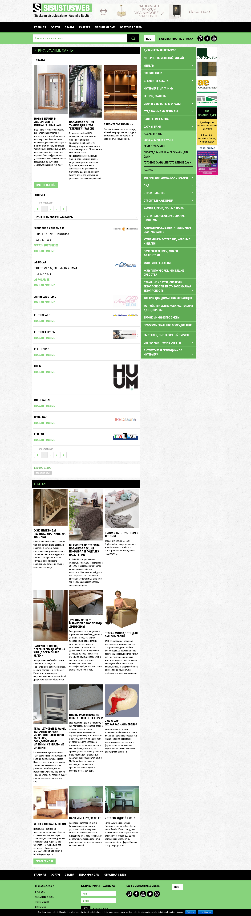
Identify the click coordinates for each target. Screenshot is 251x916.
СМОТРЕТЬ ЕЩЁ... (46, 185)
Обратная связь (44, 897)
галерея (84, 27)
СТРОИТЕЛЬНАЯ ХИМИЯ (168, 200)
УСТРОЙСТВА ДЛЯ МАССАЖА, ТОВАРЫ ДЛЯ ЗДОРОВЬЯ (168, 308)
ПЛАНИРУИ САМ (105, 27)
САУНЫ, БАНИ (168, 126)
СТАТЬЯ (69, 27)
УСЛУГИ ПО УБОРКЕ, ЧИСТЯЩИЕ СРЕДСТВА (164, 272)
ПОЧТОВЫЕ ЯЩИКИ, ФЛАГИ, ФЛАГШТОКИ (161, 253)
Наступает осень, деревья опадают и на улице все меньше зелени (49, 650)
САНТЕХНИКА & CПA (168, 119)
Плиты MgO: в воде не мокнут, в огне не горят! (86, 716)
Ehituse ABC (42, 315)
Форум (55, 27)
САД (168, 185)
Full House (41, 349)
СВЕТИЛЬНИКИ (168, 73)
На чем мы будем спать (85, 818)
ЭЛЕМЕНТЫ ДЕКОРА (168, 80)
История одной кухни (120, 818)
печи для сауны (154, 146)
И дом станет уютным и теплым (121, 534)
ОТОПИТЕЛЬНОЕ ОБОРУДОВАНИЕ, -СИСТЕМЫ (164, 218)
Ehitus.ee (40, 906)
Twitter (150, 894)
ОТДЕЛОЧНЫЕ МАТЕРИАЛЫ (168, 111)
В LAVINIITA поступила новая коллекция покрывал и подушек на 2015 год (84, 550)
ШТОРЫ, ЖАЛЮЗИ (168, 96)
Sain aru (190, 912)
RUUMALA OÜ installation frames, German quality (207, 138)
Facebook (207, 38)
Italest (39, 434)
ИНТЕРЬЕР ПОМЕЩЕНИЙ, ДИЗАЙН (165, 58)
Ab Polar (40, 262)
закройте (168, 170)
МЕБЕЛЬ (168, 65)
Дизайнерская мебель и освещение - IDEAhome (207, 125)
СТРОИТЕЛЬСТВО (168, 193)
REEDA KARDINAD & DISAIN (49, 824)
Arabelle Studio (45, 296)
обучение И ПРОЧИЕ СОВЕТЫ (168, 342)
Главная (40, 27)
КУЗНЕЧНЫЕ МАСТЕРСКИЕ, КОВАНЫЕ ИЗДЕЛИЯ (167, 241)
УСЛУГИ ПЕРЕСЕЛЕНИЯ (158, 263)
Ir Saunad (40, 417)
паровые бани (153, 134)
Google (157, 894)
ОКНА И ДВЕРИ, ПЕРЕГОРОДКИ (168, 103)
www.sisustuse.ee (46, 245)
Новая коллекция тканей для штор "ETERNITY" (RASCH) (81, 125)
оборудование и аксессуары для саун (166, 154)
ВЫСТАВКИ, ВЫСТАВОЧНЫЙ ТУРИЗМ (166, 335)
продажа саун (43, 473)
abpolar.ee (41, 279)
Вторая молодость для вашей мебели (121, 634)
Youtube (214, 38)
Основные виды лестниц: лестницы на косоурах (49, 534)
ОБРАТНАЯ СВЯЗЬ (131, 27)
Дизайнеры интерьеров (160, 50)
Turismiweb (42, 902)
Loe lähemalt (205, 912)
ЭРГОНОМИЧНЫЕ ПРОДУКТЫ (162, 317)
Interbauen (42, 400)
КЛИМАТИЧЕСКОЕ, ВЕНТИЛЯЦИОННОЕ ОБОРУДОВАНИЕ (167, 229)
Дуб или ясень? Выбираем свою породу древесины (85, 623)
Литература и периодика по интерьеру (168, 352)
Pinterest (200, 38)
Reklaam (40, 892)
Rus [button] (149, 38)
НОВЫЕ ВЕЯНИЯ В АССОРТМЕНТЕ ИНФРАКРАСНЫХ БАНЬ (48, 122)
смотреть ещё (44, 861)
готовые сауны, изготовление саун (167, 162)
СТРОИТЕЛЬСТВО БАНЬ (118, 124)
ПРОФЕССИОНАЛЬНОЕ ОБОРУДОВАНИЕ (168, 326)
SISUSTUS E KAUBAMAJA (49, 228)
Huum (37, 366)
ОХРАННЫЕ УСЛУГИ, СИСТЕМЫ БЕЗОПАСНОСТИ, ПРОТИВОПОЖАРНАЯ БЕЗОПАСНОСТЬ (168, 286)
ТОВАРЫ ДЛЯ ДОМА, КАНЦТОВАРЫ (168, 177)
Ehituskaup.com (45, 332)
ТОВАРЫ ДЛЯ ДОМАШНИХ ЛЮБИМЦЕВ (168, 298)
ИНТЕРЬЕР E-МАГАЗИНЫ (159, 88)
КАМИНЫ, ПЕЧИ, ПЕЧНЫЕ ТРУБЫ (164, 208)
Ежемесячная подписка (176, 38)
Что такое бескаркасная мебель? (121, 723)
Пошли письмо (44, 251)
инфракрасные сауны (158, 140)
